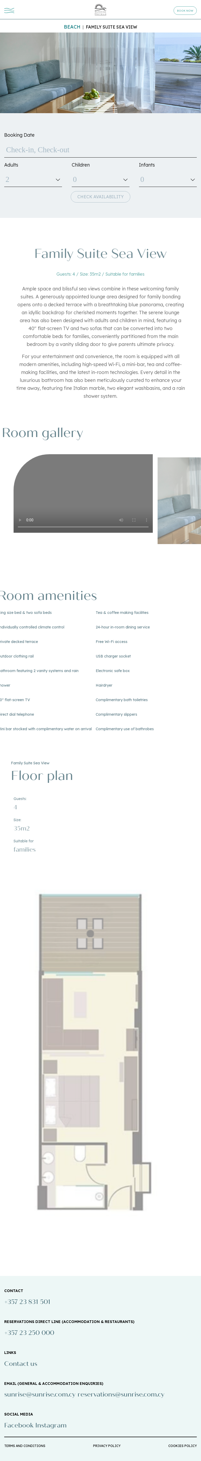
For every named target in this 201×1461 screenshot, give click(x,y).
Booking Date (19, 135)
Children (81, 165)
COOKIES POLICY (182, 1446)
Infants (147, 165)
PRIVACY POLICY (107, 1446)
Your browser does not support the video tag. (92, 493)
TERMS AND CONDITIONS (24, 1446)
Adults (11, 165)
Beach (72, 27)
